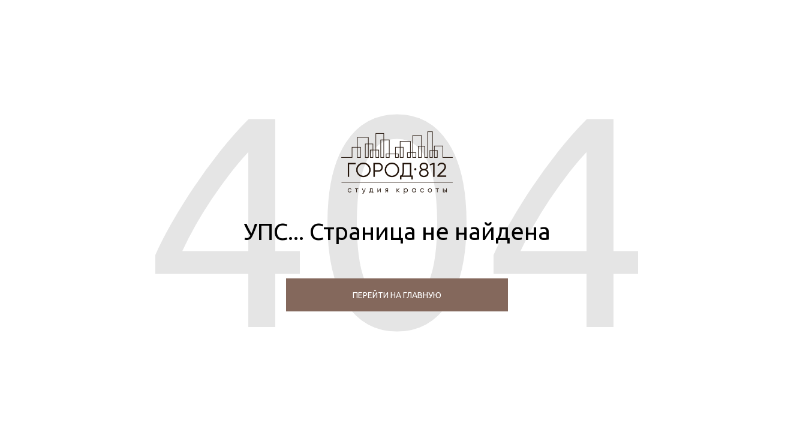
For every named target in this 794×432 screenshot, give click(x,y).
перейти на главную (397, 295)
